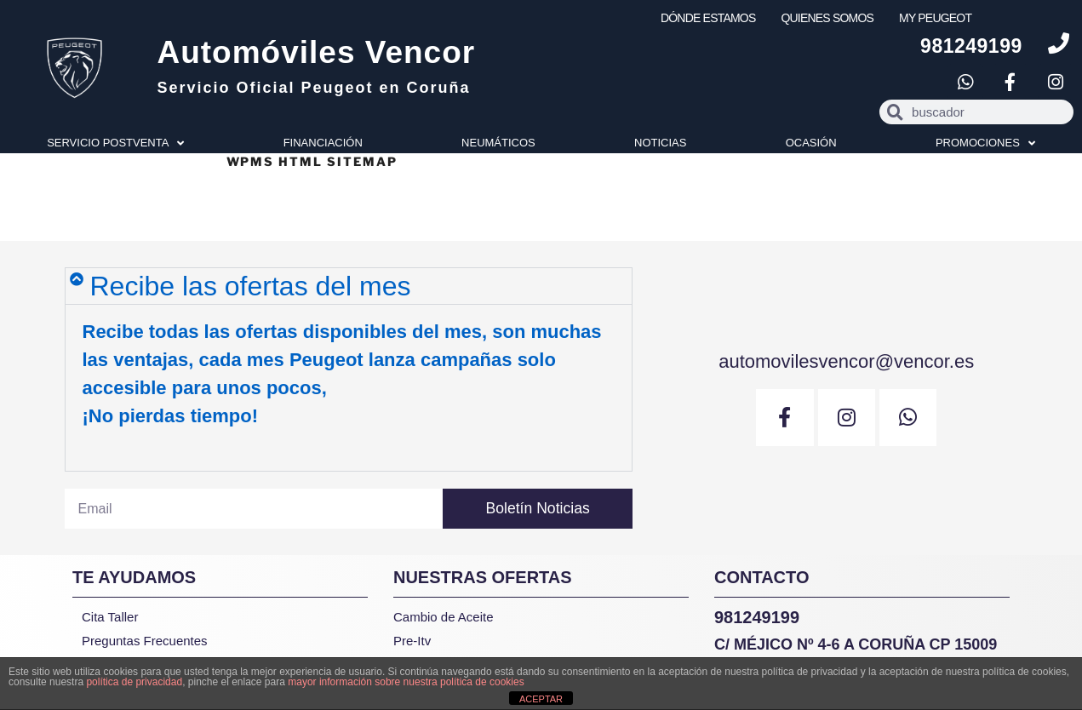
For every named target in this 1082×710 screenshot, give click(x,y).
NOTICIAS (660, 142)
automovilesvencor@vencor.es (846, 359)
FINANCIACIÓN (323, 142)
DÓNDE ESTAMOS (708, 18)
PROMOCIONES (985, 143)
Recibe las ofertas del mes (250, 286)
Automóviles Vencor (316, 52)
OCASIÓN (811, 142)
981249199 (971, 46)
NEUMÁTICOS (498, 142)
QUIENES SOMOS (827, 18)
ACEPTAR (541, 699)
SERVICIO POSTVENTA (115, 143)
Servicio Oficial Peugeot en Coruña (313, 87)
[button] (349, 286)
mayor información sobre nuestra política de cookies (406, 682)
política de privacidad (134, 682)
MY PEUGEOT (935, 18)
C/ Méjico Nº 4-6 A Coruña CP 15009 (855, 644)
